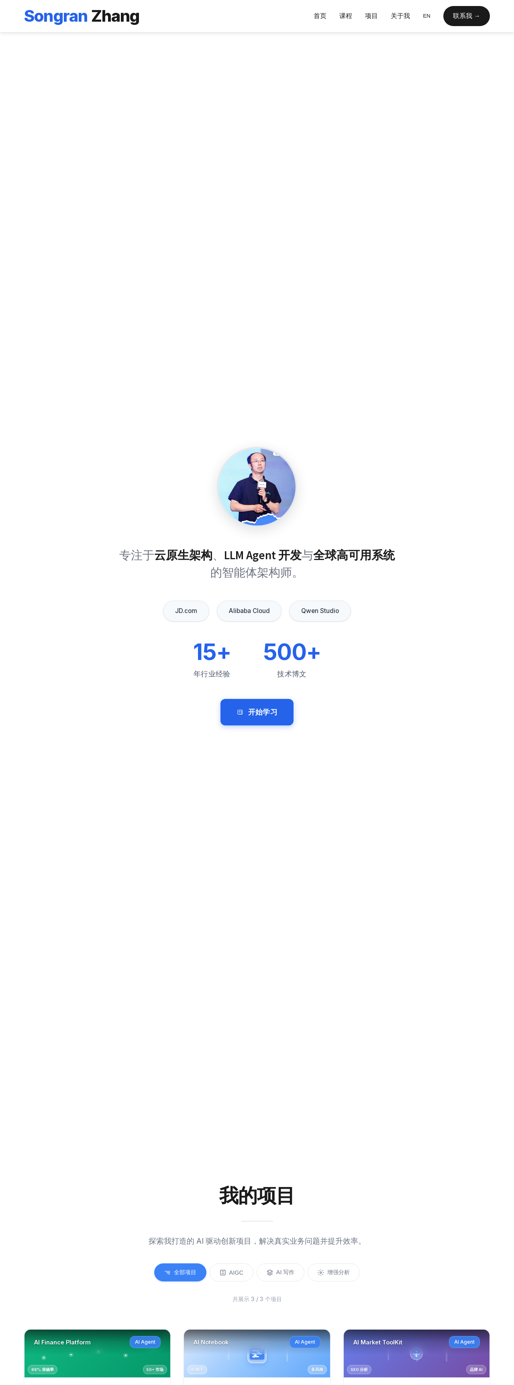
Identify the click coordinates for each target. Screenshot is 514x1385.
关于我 (400, 16)
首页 (320, 16)
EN (426, 16)
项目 (371, 16)
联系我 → (466, 16)
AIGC (231, 1272)
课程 (345, 16)
